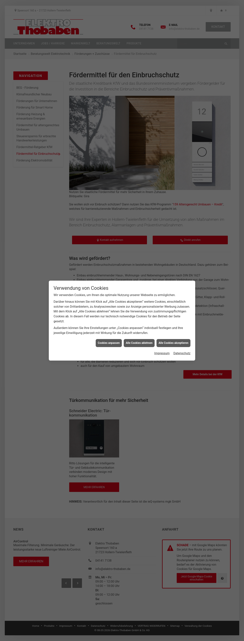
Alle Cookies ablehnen (139, 342)
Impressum (162, 353)
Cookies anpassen (109, 342)
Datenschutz (181, 353)
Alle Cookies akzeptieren (173, 342)
